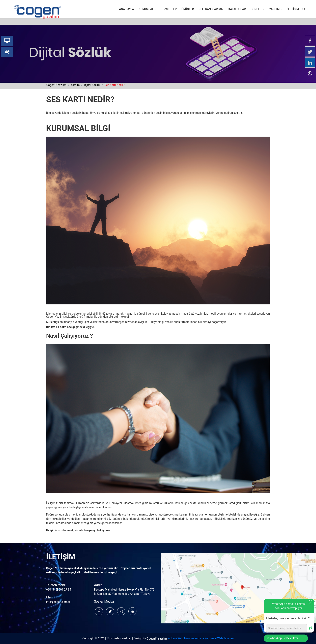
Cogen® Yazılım (157, 638)
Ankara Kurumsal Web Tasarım (214, 638)
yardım (75, 85)
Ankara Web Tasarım (181, 638)
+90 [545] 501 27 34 (58, 589)
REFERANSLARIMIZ (211, 9)
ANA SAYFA (126, 9)
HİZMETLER (169, 9)
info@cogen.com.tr (58, 601)
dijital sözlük (92, 85)
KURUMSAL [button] (146, 9)
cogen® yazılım (56, 85)
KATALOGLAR (237, 9)
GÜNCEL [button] (256, 9)
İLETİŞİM (293, 9)
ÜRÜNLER (188, 9)
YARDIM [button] (274, 9)
